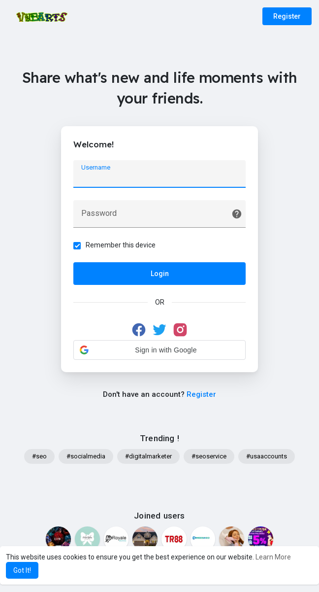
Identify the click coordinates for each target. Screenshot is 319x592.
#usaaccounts (266, 456)
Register (287, 16)
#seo (39, 456)
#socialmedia (85, 456)
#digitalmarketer (148, 456)
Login (160, 274)
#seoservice (208, 456)
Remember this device (121, 245)
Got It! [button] (22, 570)
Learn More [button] (273, 557)
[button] (159, 350)
